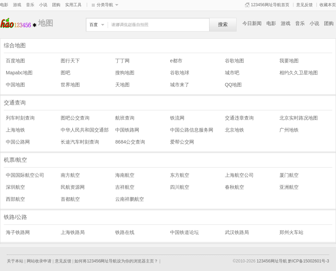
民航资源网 (73, 187)
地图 (19, 23)
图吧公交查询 (75, 118)
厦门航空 (289, 175)
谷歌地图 (234, 60)
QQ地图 (233, 84)
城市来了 (179, 84)
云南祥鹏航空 (129, 199)
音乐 (30, 4)
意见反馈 (304, 4)
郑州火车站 (291, 232)
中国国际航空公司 (25, 175)
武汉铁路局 (237, 232)
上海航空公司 (239, 175)
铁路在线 (124, 232)
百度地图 (15, 60)
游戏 (17, 4)
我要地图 (289, 60)
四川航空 (179, 187)
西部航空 (15, 199)
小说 (43, 4)
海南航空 (124, 175)
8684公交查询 (130, 142)
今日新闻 (252, 23)
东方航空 (179, 175)
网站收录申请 (39, 261)
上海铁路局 (73, 232)
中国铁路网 (127, 130)
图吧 (65, 72)
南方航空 (70, 175)
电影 (4, 4)
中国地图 (15, 84)
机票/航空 (15, 160)
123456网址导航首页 (270, 4)
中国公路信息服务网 (191, 130)
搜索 (223, 24)
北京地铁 (234, 130)
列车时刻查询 (20, 118)
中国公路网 (18, 142)
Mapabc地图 (19, 72)
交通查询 (15, 103)
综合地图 (15, 45)
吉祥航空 (124, 187)
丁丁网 (122, 60)
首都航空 (70, 199)
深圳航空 (15, 187)
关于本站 (15, 261)
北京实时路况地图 (298, 118)
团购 (56, 4)
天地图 (122, 84)
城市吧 (232, 72)
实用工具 (73, 4)
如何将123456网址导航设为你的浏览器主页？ (116, 261)
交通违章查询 (239, 118)
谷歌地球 (179, 72)
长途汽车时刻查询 (80, 142)
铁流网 (177, 118)
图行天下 (70, 60)
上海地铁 (15, 130)
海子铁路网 (18, 232)
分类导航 (105, 4)
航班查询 (124, 118)
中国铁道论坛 (184, 232)
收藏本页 (328, 4)
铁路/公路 (15, 217)
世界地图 (70, 84)
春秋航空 (234, 187)
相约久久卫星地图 (298, 72)
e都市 (176, 60)
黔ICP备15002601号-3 (308, 261)
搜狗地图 (124, 72)
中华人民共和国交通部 (85, 130)
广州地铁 (289, 130)
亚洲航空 (289, 187)
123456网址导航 (272, 261)
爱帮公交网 (182, 142)
